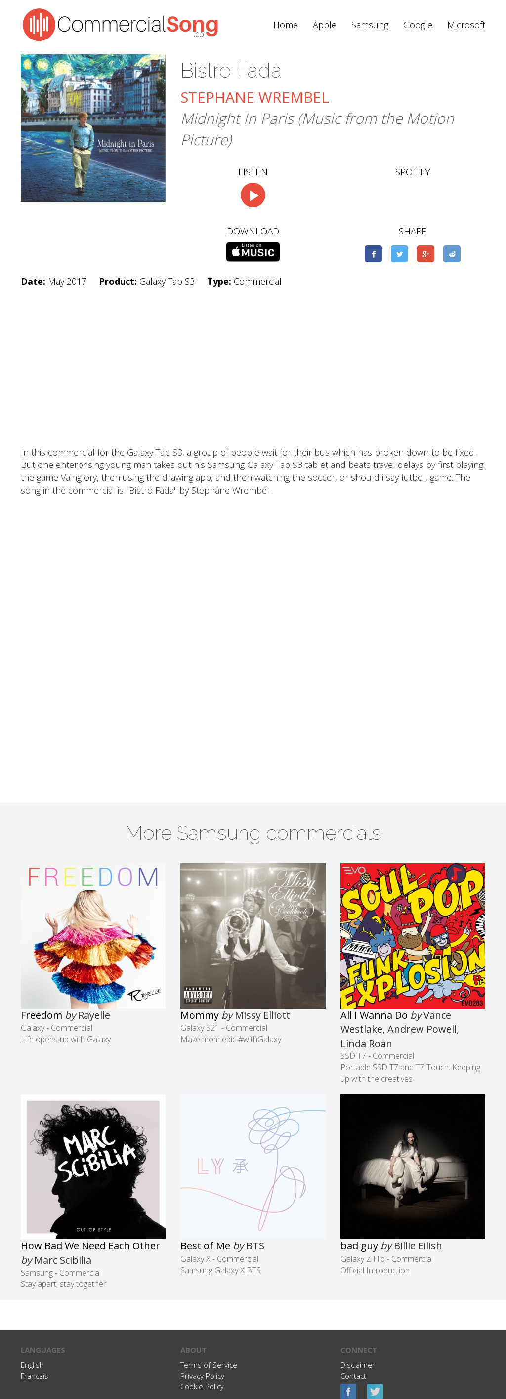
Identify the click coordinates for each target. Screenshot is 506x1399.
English (32, 1365)
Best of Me (205, 1245)
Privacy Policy (202, 1376)
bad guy (359, 1245)
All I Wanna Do (374, 1015)
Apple (325, 25)
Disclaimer (357, 1365)
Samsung (369, 25)
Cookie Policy (202, 1386)
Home (285, 25)
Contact (353, 1376)
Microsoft (466, 25)
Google (417, 25)
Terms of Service (208, 1365)
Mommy (199, 1015)
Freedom (41, 1015)
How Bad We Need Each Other (90, 1245)
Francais (34, 1376)
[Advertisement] (253, 367)
